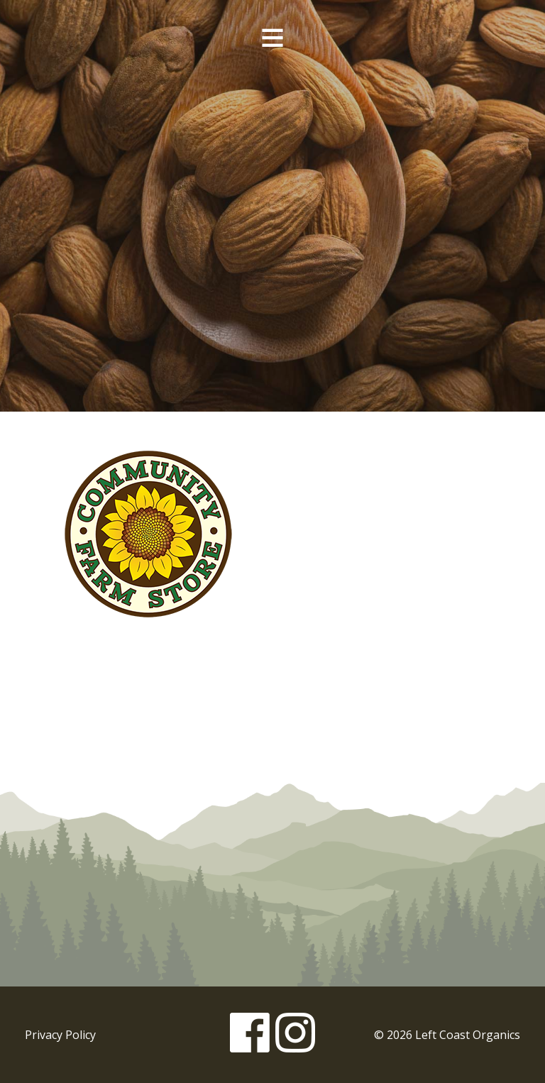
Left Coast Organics (272, 151)
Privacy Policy (60, 1035)
